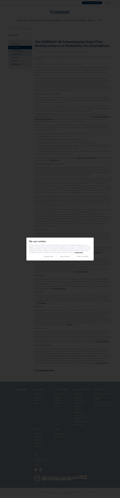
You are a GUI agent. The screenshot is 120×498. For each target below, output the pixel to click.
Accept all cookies (82, 256)
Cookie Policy (79, 252)
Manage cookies (48, 256)
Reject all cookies (65, 256)
